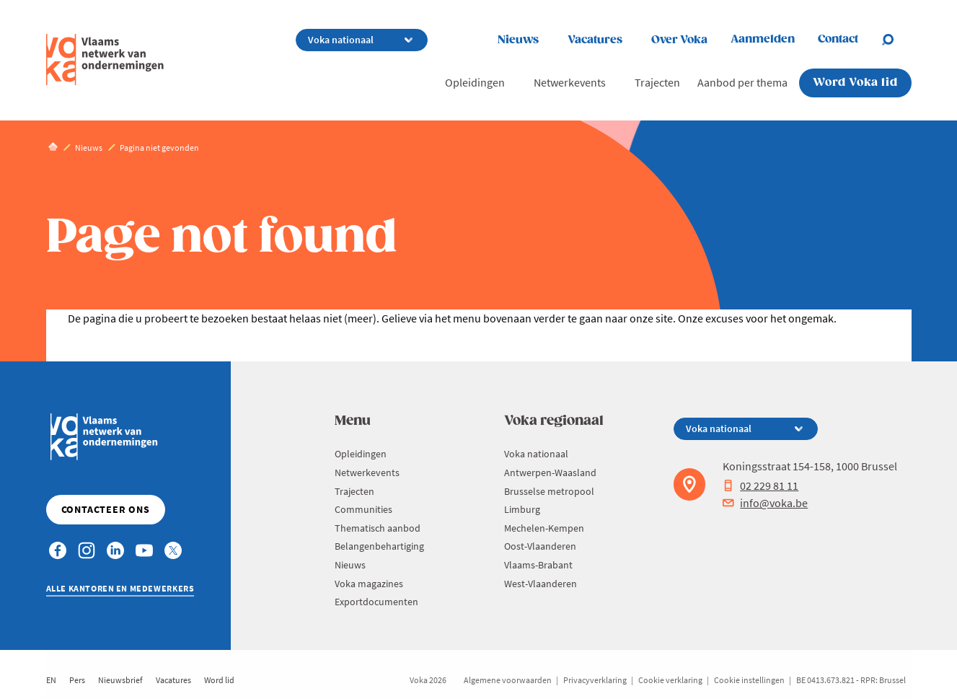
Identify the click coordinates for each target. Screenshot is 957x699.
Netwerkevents (570, 82)
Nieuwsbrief (120, 679)
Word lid (219, 679)
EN (51, 679)
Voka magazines (369, 583)
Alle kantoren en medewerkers (120, 588)
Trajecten (657, 82)
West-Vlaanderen (540, 583)
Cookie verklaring (670, 679)
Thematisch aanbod (377, 528)
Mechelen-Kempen (544, 528)
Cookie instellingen (749, 679)
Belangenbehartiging (379, 546)
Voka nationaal (536, 453)
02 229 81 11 (760, 485)
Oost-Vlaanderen (540, 546)
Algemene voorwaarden (508, 679)
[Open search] (896, 40)
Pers (77, 679)
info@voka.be (765, 503)
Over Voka (679, 40)
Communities (363, 509)
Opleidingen (475, 82)
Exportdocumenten (376, 601)
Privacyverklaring (595, 679)
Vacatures (595, 40)
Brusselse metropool (549, 491)
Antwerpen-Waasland (550, 472)
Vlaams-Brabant (538, 564)
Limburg (522, 509)
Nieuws (518, 40)
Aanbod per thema (742, 82)
